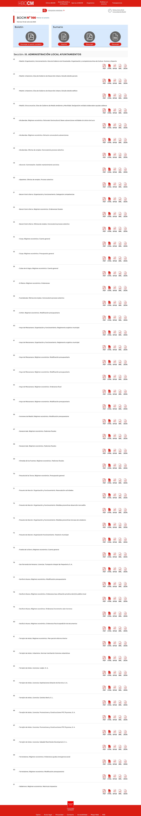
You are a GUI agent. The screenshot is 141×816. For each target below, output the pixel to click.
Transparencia (117, 3)
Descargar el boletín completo (31, 44)
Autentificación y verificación (64, 3)
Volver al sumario (43, 18)
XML (120, 68)
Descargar (89, 44)
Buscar (45, 11)
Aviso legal (48, 815)
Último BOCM (50, 3)
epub (115, 68)
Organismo (90, 3)
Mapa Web (95, 815)
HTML (110, 68)
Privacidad (59, 815)
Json (125, 68)
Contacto (70, 815)
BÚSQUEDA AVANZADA (55, 10)
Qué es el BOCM (77, 3)
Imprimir (64, 44)
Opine (38, 815)
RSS (103, 815)
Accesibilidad (82, 815)
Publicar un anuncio (104, 3)
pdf (104, 68)
